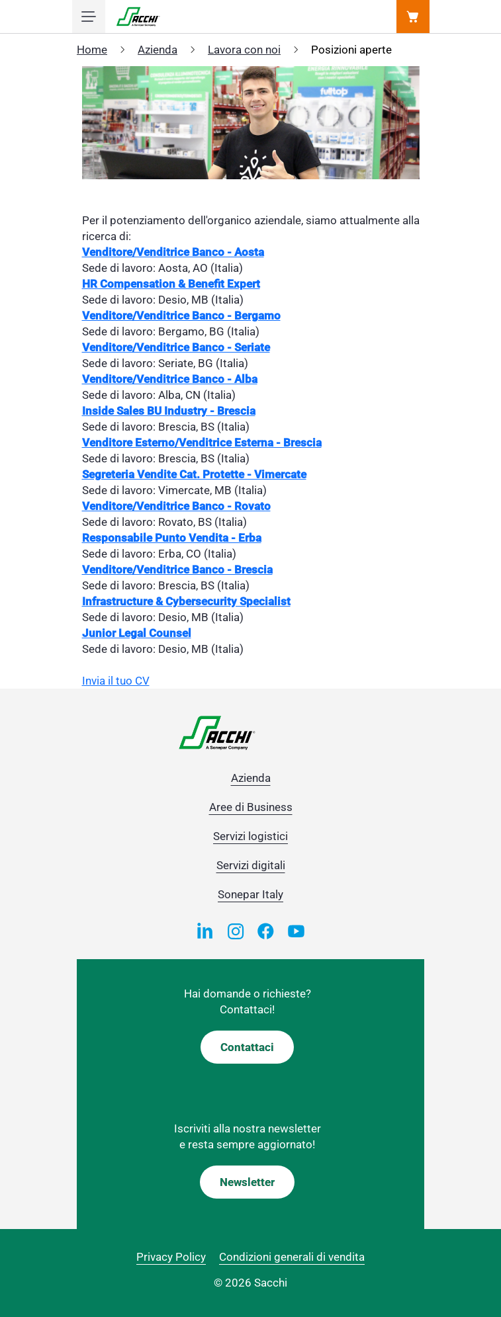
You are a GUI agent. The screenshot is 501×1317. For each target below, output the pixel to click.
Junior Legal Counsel (136, 633)
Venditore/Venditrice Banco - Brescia (177, 569)
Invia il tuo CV (116, 680)
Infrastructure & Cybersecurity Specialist (186, 601)
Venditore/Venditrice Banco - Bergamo (181, 315)
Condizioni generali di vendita (292, 1256)
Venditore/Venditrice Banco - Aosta (173, 252)
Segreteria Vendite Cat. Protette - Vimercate (194, 474)
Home (92, 49)
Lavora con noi (244, 49)
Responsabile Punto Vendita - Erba (171, 537)
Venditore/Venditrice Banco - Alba (169, 379)
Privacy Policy (171, 1256)
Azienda (157, 49)
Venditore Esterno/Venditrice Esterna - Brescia (202, 442)
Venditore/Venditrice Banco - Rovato (176, 506)
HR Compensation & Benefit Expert (171, 283)
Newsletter (247, 1182)
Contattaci (247, 1047)
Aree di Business (251, 807)
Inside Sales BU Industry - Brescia (168, 410)
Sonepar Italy (250, 894)
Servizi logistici (250, 836)
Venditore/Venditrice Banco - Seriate (176, 347)
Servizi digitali (250, 865)
